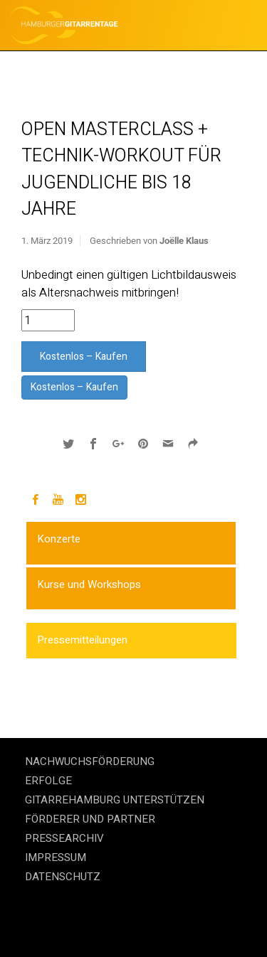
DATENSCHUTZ (62, 876)
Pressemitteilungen (82, 640)
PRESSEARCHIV (64, 838)
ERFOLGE (48, 780)
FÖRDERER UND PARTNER (90, 819)
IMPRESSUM (55, 857)
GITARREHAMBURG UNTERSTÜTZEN (114, 800)
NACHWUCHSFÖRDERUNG (90, 761)
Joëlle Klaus (184, 240)
